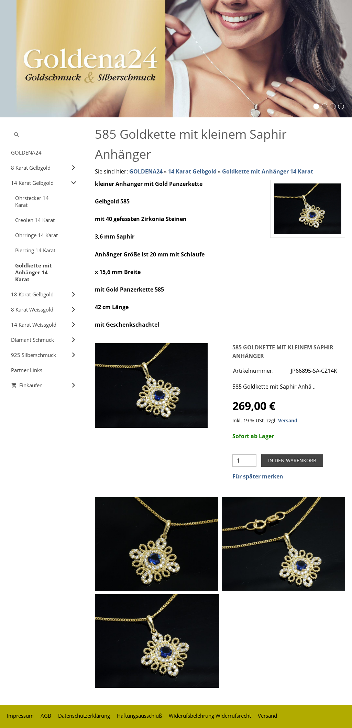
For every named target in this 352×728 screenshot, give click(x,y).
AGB (46, 715)
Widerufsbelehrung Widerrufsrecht (210, 715)
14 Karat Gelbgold (192, 171)
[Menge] (244, 460)
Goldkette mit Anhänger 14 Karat (267, 171)
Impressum (20, 715)
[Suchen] (44, 134)
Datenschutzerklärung (84, 715)
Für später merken (257, 476)
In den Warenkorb (292, 460)
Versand (287, 420)
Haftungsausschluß (139, 715)
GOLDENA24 (146, 171)
